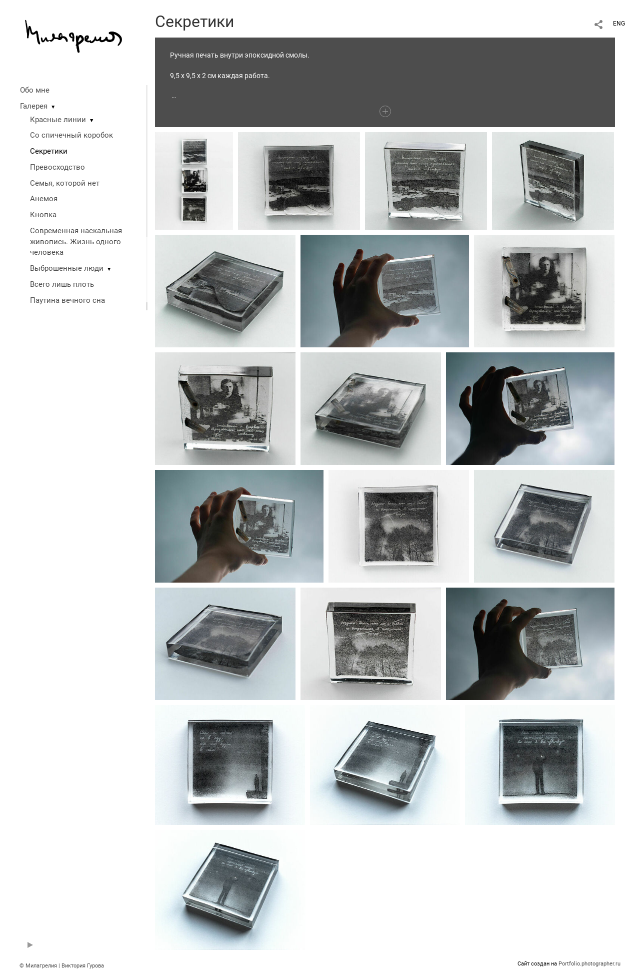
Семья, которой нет (65, 183)
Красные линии (58, 119)
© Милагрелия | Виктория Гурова (62, 965)
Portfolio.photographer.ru (589, 963)
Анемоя (44, 198)
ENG (619, 23)
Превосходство (57, 167)
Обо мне (35, 90)
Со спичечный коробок (71, 135)
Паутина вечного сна (67, 300)
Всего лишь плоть (62, 284)
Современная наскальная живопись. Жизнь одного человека (76, 241)
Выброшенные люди (67, 268)
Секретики (49, 151)
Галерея (34, 106)
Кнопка (43, 214)
